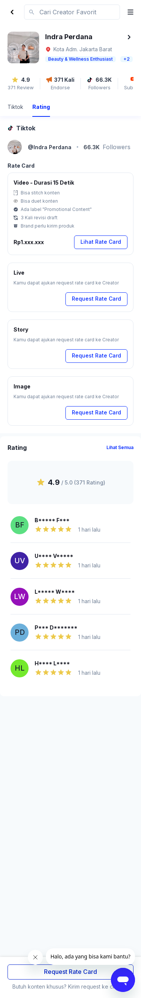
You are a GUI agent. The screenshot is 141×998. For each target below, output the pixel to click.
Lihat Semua (119, 447)
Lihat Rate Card (100, 241)
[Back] (12, 12)
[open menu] (127, 12)
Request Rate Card (70, 971)
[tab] (15, 108)
